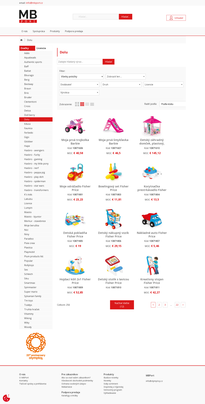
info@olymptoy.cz (154, 381)
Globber (28, 141)
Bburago (29, 75)
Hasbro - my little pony (36, 163)
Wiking (28, 318)
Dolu (26, 119)
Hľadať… (125, 16)
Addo (27, 53)
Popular (28, 260)
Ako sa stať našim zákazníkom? (76, 377)
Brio (26, 92)
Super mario (30, 291)
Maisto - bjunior (32, 216)
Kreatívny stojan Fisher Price (170, 226)
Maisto (28, 212)
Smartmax (29, 282)
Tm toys (28, 300)
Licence (28, 203)
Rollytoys (29, 265)
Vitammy (28, 313)
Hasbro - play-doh (34, 176)
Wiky (26, 322)
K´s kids (28, 194)
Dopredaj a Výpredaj (113, 386)
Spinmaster (30, 287)
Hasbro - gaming (33, 159)
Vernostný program (113, 389)
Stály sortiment (111, 383)
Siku (26, 278)
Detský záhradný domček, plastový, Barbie (137, 135)
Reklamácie (67, 386)
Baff (26, 66)
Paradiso (29, 238)
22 (177, 250)
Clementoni (30, 101)
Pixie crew (29, 243)
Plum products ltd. (33, 256)
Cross (27, 106)
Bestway (28, 84)
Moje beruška (31, 225)
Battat (27, 70)
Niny (26, 234)
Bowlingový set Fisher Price (72, 180)
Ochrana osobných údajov (74, 383)
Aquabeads (30, 57)
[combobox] (121, 76)
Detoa (27, 110)
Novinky (107, 380)
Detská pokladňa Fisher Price (138, 180)
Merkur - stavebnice (35, 221)
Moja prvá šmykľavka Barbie (105, 133)
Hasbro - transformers (36, 190)
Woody (28, 327)
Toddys (28, 305)
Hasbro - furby (32, 154)
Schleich (28, 274)
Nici (26, 229)
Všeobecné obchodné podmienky (77, 380)
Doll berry (29, 115)
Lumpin (28, 207)
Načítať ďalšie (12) (122, 250)
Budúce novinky (111, 377)
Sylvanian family (32, 296)
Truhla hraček (31, 309)
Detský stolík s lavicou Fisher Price (138, 228)
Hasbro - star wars (34, 185)
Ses (26, 269)
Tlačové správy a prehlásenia (32, 383)
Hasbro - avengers (34, 150)
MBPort (40, 16)
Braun (27, 88)
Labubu (28, 199)
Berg (26, 79)
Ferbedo (28, 132)
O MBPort (24, 377)
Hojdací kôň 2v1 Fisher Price (105, 226)
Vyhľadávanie (110, 393)
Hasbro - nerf (31, 168)
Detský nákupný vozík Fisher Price (171, 180)
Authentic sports (33, 62)
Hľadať (108, 61)
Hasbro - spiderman (35, 181)
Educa (27, 123)
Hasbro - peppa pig (34, 172)
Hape (27, 145)
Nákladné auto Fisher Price (72, 226)
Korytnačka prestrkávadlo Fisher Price (105, 181)
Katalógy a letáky (70, 395)
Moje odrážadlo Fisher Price (170, 133)
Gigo (26, 137)
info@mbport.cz (34, 2)
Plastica (28, 247)
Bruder (28, 97)
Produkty (55, 31)
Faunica (28, 128)
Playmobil (29, 252)
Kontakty (23, 380)
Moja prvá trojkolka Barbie (72, 133)
